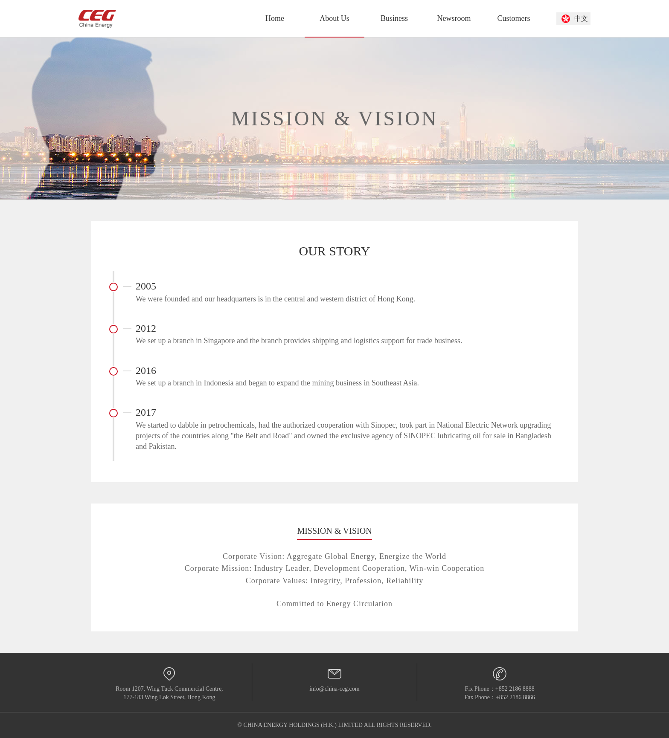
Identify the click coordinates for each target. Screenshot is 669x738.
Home (274, 18)
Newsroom (454, 18)
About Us (334, 18)
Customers (513, 18)
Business (394, 18)
